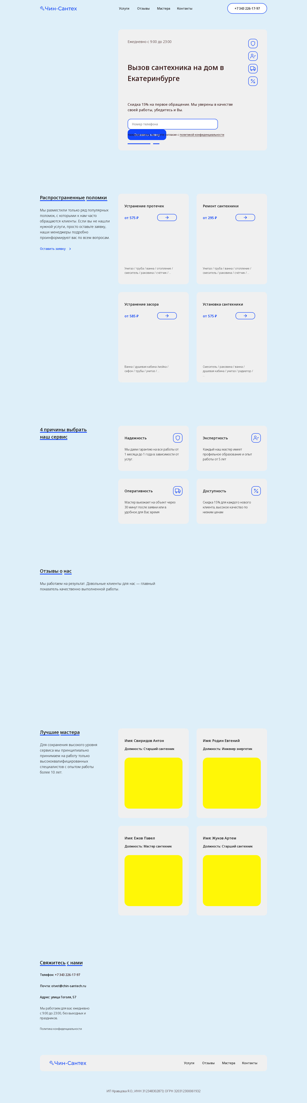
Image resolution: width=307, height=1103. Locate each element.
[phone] (173, 124)
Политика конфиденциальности (61, 1029)
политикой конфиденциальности (202, 135)
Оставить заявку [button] (53, 249)
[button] (70, 249)
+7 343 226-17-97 (67, 975)
